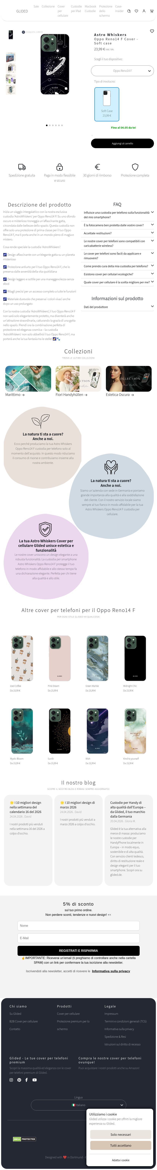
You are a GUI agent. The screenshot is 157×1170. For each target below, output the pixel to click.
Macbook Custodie (90, 8)
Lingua (78, 1097)
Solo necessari (121, 1134)
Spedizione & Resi (115, 1037)
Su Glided (15, 1014)
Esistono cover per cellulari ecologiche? (108, 274)
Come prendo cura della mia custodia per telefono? (116, 266)
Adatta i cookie (120, 1160)
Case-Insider (119, 8)
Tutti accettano (120, 1145)
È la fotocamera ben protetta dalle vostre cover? (114, 225)
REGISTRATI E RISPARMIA (78, 950)
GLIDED (22, 11)
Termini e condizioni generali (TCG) (126, 1021)
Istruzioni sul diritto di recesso (122, 1044)
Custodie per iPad (76, 8)
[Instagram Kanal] (13, 1080)
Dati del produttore (96, 307)
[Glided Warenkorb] (152, 12)
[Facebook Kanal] (28, 1080)
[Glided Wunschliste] (129, 12)
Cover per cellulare (63, 11)
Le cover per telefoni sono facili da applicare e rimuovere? (112, 256)
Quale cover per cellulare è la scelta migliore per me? (117, 282)
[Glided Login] (144, 12)
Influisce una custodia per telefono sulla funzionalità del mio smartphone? (117, 215)
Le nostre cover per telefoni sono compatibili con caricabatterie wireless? (114, 243)
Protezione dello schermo (105, 11)
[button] (47, 125)
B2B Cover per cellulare (24, 1021)
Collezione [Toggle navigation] (48, 6)
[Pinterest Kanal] (21, 1080)
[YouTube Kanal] (36, 1080)
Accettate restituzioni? (98, 233)
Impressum (111, 1014)
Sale (36, 6)
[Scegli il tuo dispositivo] (122, 70)
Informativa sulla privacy (111, 971)
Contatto (15, 1029)
